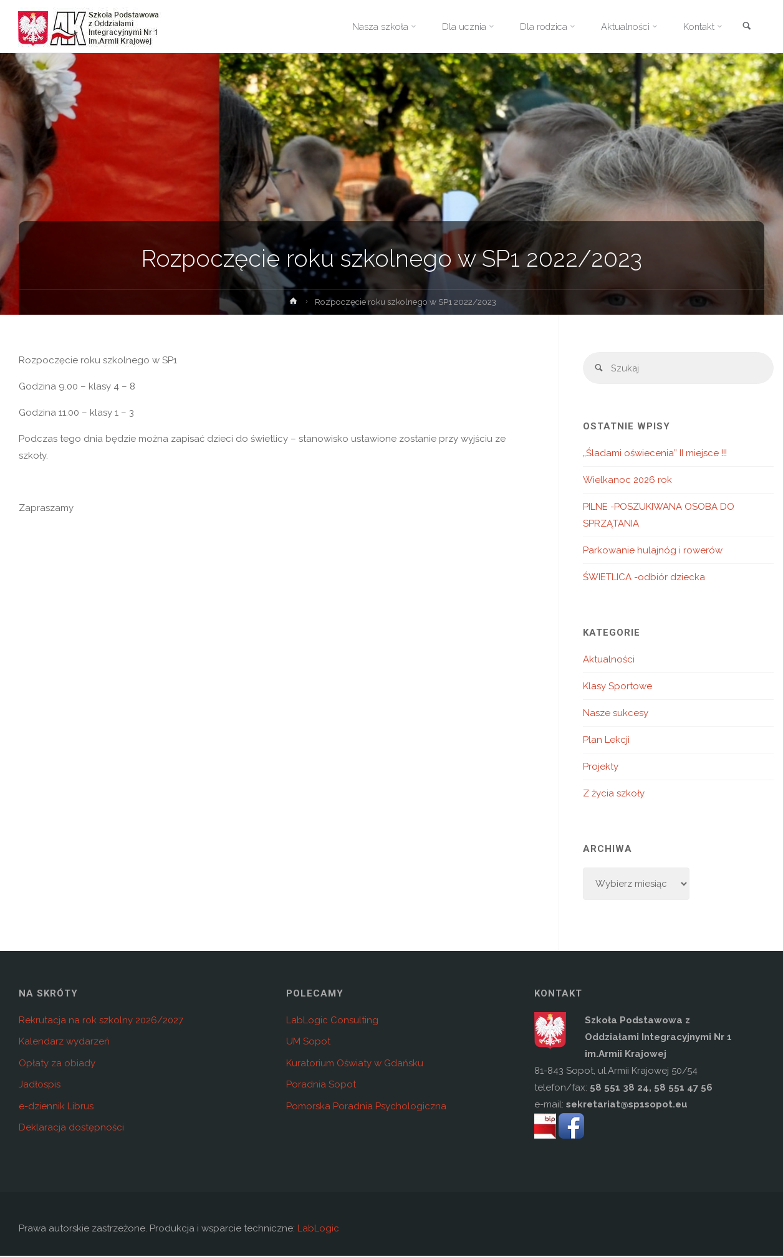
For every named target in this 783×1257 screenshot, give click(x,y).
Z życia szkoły (614, 794)
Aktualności (609, 660)
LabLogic (318, 1229)
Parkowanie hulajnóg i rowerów (653, 551)
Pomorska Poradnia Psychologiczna (366, 1106)
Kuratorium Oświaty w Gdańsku (354, 1063)
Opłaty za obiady (57, 1063)
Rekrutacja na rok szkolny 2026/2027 (101, 1020)
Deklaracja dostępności (71, 1128)
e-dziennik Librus (56, 1106)
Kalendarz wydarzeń (64, 1042)
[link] (746, 27)
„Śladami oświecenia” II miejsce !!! (655, 453)
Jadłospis (39, 1085)
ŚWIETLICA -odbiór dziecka (644, 577)
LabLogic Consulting (332, 1020)
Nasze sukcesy (615, 713)
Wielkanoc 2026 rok (627, 480)
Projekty (600, 767)
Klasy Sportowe (617, 686)
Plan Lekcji (606, 740)
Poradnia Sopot (321, 1085)
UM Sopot (308, 1042)
